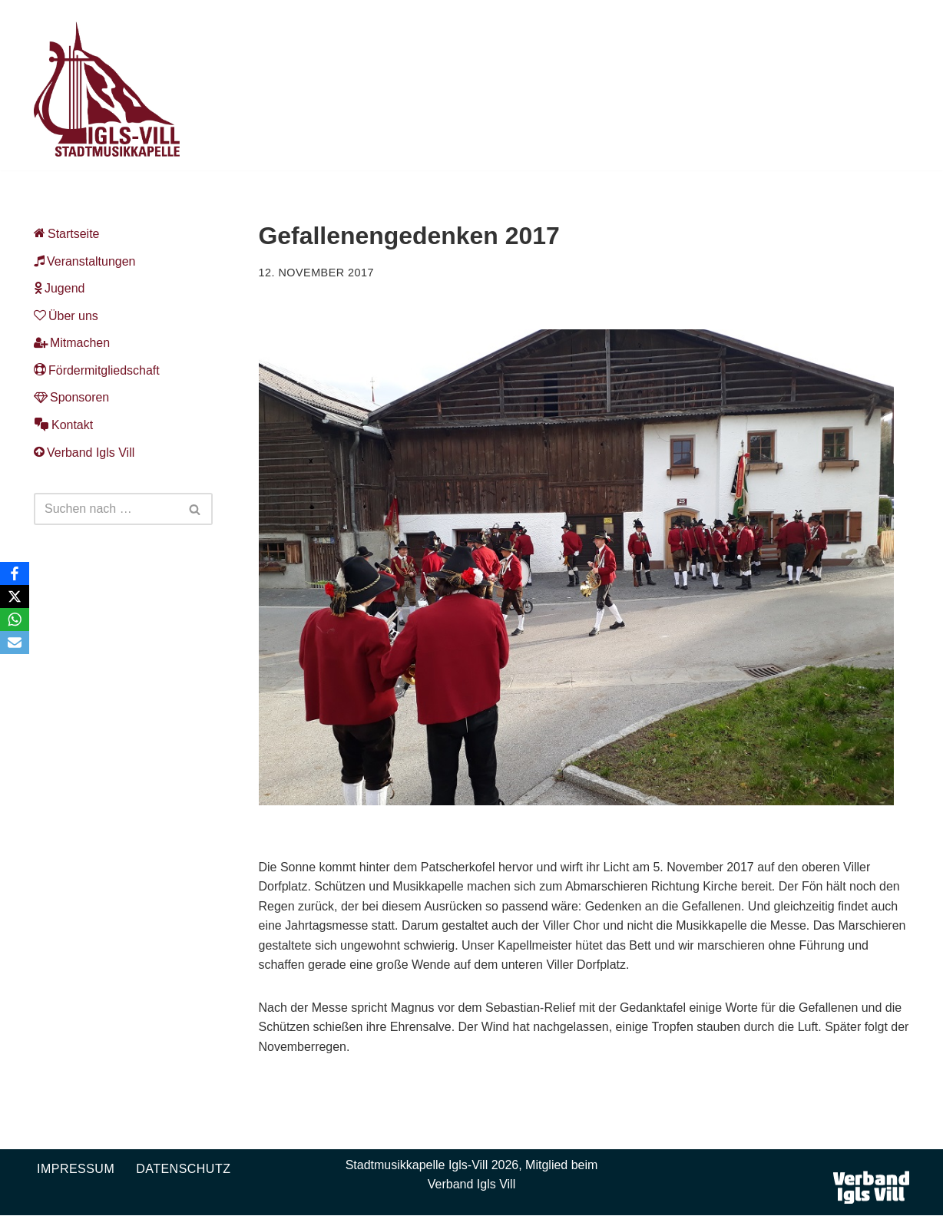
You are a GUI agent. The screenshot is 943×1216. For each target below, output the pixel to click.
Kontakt (63, 424)
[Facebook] (14, 573)
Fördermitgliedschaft (97, 370)
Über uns (66, 315)
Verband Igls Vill (84, 452)
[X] (14, 596)
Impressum (75, 1168)
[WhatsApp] (14, 619)
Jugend (59, 288)
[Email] (14, 642)
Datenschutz (183, 1168)
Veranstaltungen (85, 261)
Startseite (67, 233)
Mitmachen (72, 343)
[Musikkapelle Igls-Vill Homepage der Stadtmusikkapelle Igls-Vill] (107, 89)
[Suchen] (106, 510)
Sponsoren (71, 398)
